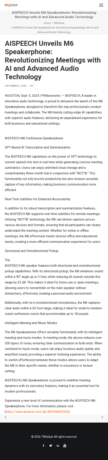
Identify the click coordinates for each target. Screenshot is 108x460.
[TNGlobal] (11, 5)
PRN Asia (59, 22)
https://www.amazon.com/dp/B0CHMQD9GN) (38, 412)
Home (47, 22)
